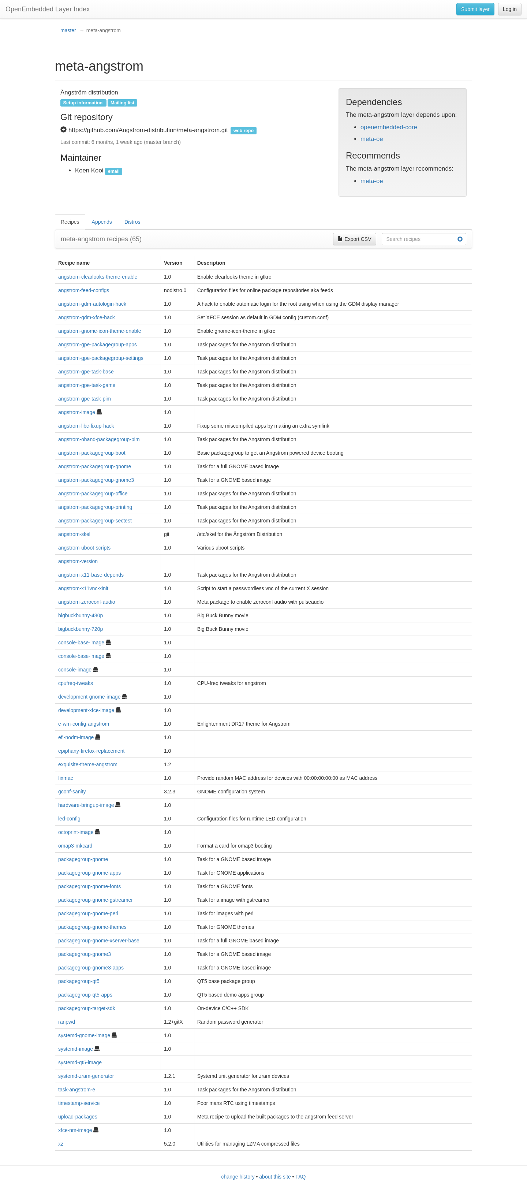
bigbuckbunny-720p (80, 629)
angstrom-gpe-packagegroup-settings (100, 358)
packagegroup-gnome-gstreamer (95, 900)
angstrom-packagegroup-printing (95, 507)
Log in (510, 9)
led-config (69, 819)
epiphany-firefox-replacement (91, 751)
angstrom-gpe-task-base (86, 372)
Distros (132, 222)
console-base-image (81, 642)
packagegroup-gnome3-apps (91, 968)
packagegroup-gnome (83, 859)
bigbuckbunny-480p (80, 615)
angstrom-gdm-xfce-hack (86, 317)
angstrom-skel (74, 534)
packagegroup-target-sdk (86, 1008)
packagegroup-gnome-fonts (89, 886)
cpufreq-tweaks (75, 683)
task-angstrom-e (76, 1089)
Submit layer (475, 9)
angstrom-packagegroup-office (93, 493)
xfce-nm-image (75, 1130)
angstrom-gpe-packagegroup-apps (97, 344)
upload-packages (77, 1117)
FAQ (300, 1177)
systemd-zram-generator (86, 1076)
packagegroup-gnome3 (84, 954)
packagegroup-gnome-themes (92, 927)
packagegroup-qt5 (79, 981)
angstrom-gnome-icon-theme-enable (99, 331)
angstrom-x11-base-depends (91, 575)
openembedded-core (388, 127)
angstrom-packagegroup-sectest (95, 521)
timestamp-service (79, 1103)
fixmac (65, 778)
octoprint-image (76, 832)
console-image (74, 670)
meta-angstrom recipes (101, 239)
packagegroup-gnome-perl (88, 913)
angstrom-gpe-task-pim (84, 399)
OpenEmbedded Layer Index (47, 9)
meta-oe (371, 138)
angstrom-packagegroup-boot (92, 453)
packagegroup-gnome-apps (89, 873)
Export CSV (354, 239)
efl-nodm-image (76, 737)
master (68, 30)
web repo (243, 130)
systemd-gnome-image (84, 1035)
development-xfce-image (86, 710)
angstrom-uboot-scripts (84, 548)
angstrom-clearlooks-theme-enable (97, 277)
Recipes (70, 222)
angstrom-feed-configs (83, 290)
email (114, 171)
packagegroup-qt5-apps (85, 995)
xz (60, 1144)
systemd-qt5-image (80, 1062)
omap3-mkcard (75, 846)
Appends (102, 222)
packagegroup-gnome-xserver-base (98, 940)
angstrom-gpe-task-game (86, 385)
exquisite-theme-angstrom (87, 764)
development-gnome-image (89, 697)
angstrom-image (76, 412)
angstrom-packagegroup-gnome (94, 466)
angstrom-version (78, 561)
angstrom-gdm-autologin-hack (92, 304)
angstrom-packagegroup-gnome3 (96, 480)
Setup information (83, 102)
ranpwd (66, 1022)
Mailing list (122, 102)
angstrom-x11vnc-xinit (83, 588)
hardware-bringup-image (86, 805)
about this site (275, 1177)
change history (238, 1177)
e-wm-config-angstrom (83, 724)
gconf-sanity (72, 791)
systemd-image (75, 1049)
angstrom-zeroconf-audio (86, 602)
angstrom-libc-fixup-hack (86, 426)
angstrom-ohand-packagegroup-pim (99, 439)
